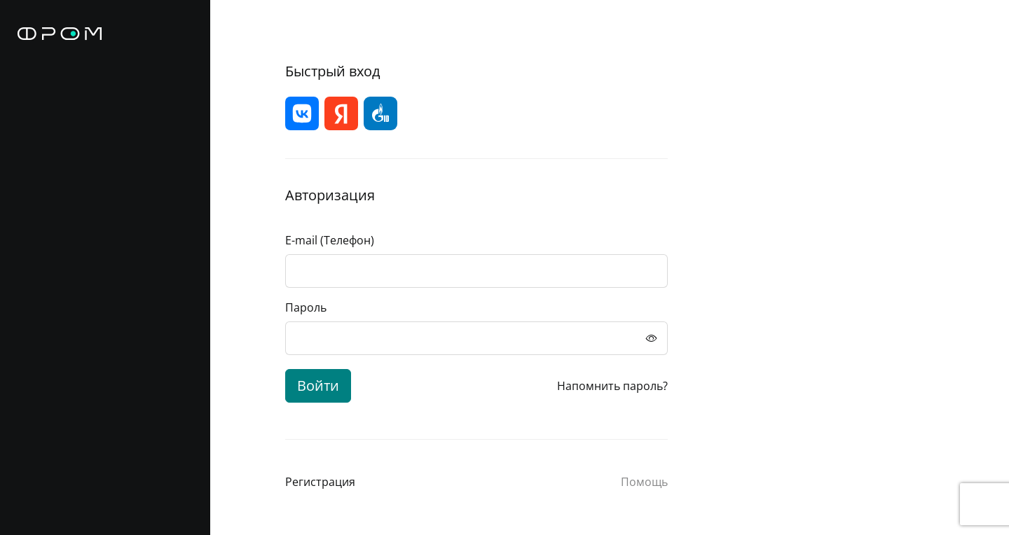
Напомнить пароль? (612, 386)
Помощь (644, 481)
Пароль (306, 307)
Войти (318, 385)
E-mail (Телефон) (329, 240)
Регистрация (320, 481)
